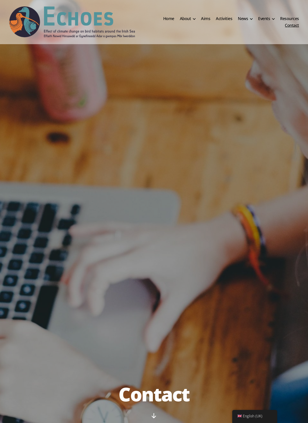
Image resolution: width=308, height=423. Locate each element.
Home (168, 18)
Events (264, 18)
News (243, 18)
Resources (289, 18)
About (185, 18)
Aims (205, 18)
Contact (292, 25)
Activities (224, 18)
